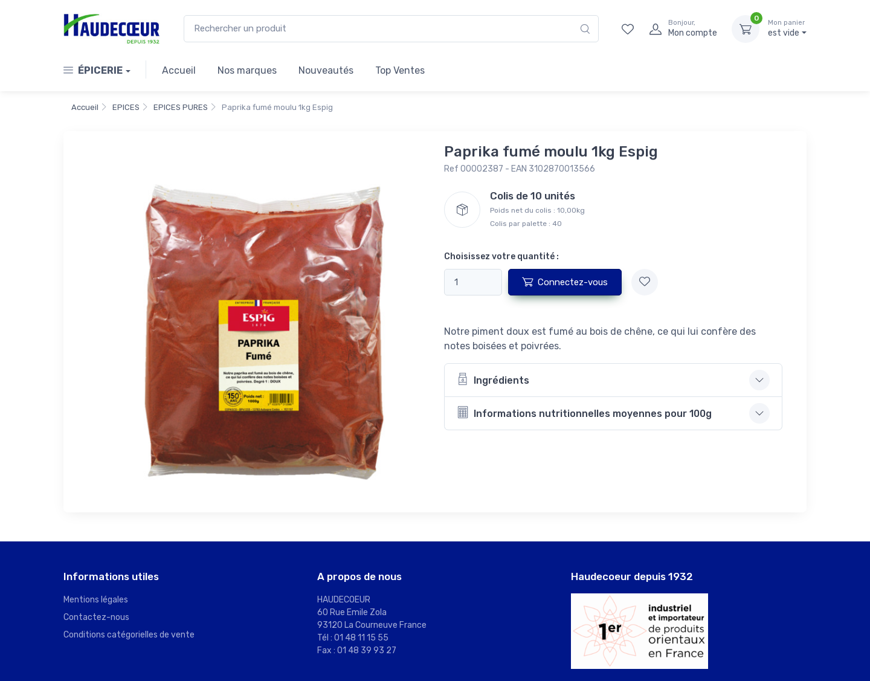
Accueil (179, 70)
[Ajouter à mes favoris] (644, 282)
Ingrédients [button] (493, 379)
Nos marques (247, 70)
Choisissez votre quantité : (501, 256)
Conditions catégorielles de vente (129, 635)
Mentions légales (95, 600)
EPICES (126, 107)
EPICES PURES (180, 107)
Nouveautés (325, 70)
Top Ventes (400, 70)
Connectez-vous (565, 281)
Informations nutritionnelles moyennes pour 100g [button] (584, 412)
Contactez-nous (96, 617)
